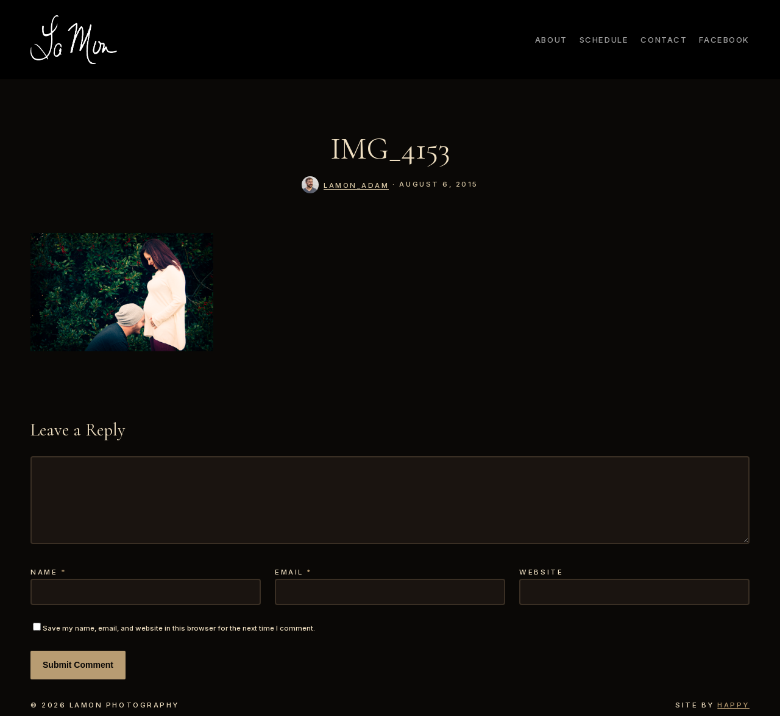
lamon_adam (356, 185)
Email (294, 572)
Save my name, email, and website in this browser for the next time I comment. (179, 628)
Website (541, 572)
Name (48, 572)
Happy (733, 705)
